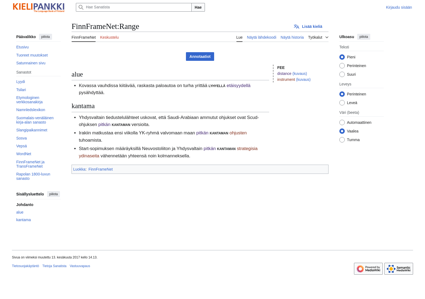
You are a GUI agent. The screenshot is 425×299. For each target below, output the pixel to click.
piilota (45, 37)
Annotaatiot (200, 56)
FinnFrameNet (100, 169)
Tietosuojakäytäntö (25, 266)
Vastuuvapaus (80, 266)
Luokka (79, 169)
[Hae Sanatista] (134, 7)
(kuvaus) (299, 73)
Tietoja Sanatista (54, 266)
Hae (198, 7)
